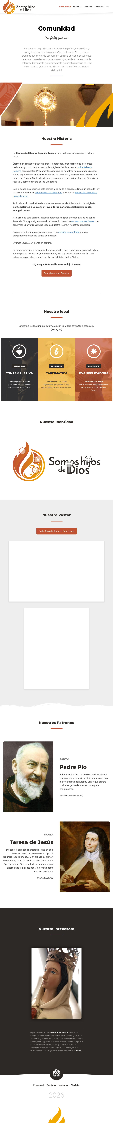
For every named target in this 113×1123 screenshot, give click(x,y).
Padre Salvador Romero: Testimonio (56, 531)
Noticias (88, 6)
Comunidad (65, 6)
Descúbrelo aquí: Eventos (56, 273)
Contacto (99, 6)
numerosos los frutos (82, 221)
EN (107, 6)
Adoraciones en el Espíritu (48, 192)
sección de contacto (69, 232)
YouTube (75, 1085)
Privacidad (38, 1085)
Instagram (63, 1085)
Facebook (51, 1085)
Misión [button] (77, 6)
